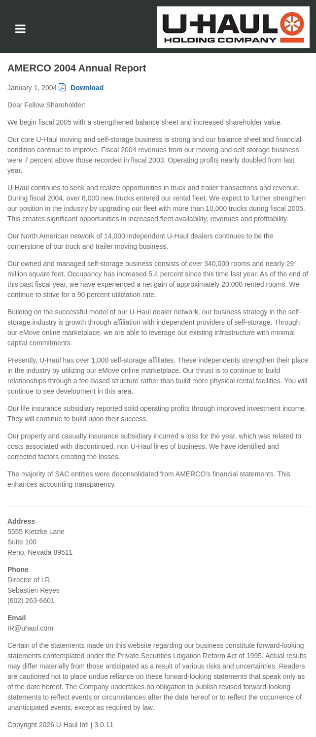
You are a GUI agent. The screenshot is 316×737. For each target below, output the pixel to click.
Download (87, 88)
